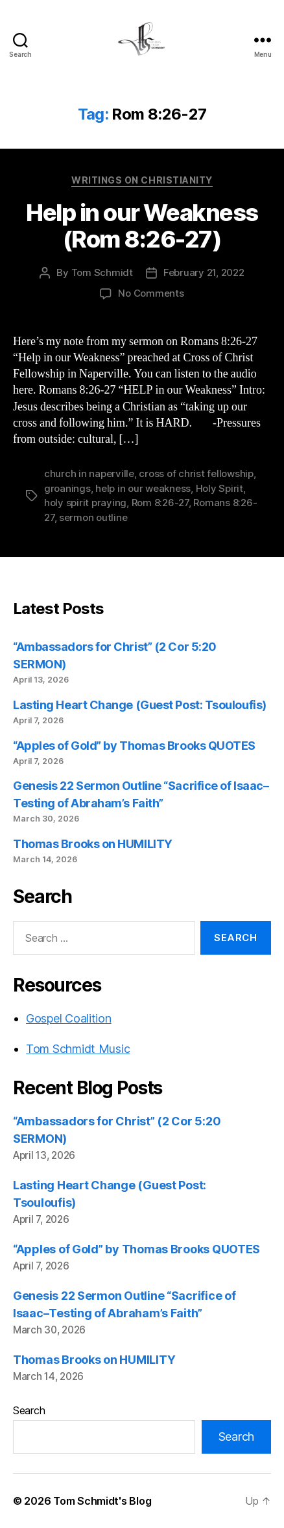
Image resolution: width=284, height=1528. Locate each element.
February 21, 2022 (203, 272)
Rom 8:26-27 (160, 502)
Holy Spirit (219, 488)
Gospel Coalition (69, 1018)
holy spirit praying (85, 502)
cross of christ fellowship (196, 473)
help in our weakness (143, 488)
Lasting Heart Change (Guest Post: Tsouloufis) (139, 705)
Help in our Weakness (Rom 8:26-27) (141, 225)
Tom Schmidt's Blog (102, 1500)
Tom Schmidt (102, 272)
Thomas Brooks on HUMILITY (92, 844)
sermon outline (93, 517)
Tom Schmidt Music (78, 1049)
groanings (67, 488)
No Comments (150, 293)
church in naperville (89, 473)
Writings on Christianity (141, 180)
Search (29, 1410)
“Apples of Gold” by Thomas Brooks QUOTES (134, 745)
